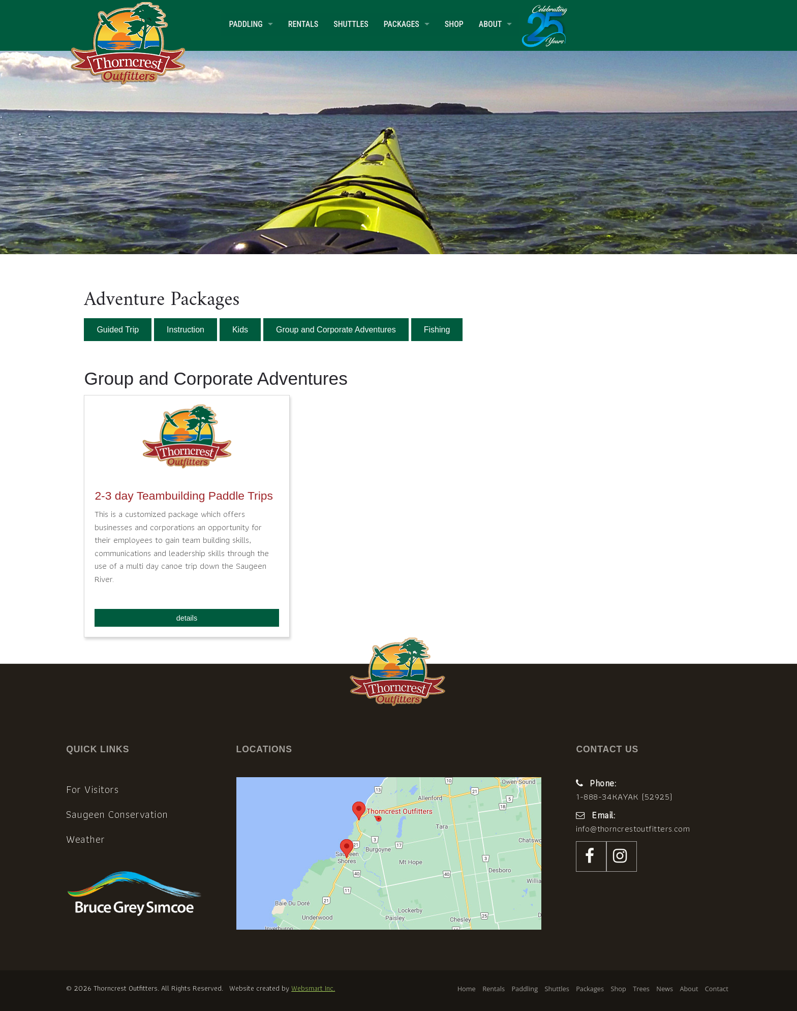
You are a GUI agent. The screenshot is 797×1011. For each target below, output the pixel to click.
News (664, 988)
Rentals (303, 24)
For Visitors (92, 789)
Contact (716, 988)
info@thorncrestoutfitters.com (633, 828)
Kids (240, 329)
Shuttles (351, 24)
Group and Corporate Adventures (336, 329)
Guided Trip (118, 329)
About (490, 24)
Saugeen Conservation (117, 814)
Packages (401, 24)
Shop (454, 24)
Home (466, 988)
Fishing (437, 329)
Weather (85, 839)
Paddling (245, 24)
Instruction (185, 329)
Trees (641, 988)
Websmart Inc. (313, 988)
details (186, 618)
